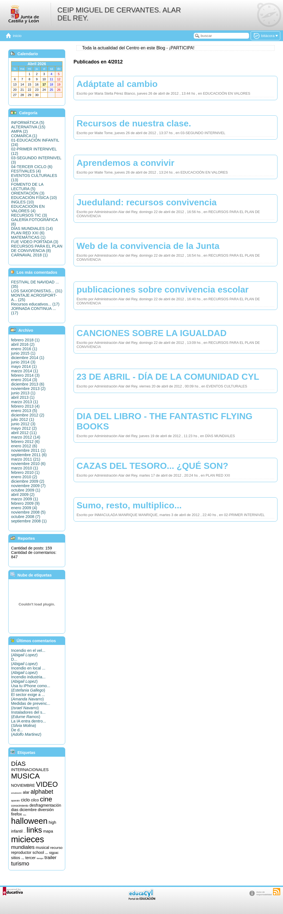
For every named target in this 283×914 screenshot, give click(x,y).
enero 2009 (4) (24, 508)
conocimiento (19, 805)
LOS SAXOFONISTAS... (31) (36, 291)
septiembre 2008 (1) (29, 521)
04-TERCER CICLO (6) (32, 166)
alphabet (41, 791)
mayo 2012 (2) (24, 428)
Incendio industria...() (28, 679)
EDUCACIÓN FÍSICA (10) (34, 197)
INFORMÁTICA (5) (27, 122)
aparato (15, 800)
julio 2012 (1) (22, 419)
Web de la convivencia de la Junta (148, 246)
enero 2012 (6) (24, 446)
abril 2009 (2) (23, 494)
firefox (16, 814)
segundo (46, 853)
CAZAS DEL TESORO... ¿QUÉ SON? (152, 466)
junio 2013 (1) (23, 393)
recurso (56, 848)
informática (25, 832)
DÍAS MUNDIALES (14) (32, 228)
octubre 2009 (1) (25, 490)
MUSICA (25, 776)
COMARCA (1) (24, 136)
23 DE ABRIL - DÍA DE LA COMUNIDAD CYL (168, 377)
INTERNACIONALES (30, 769)
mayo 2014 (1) (24, 366)
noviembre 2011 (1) (28, 450)
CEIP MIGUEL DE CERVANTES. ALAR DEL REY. (119, 14)
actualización (16, 793)
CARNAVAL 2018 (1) (29, 255)
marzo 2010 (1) (24, 468)
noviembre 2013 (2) (28, 388)
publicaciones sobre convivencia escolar (162, 289)
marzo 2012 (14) (25, 437)
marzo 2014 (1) (24, 371)
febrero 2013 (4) (25, 406)
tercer (30, 857)
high (52, 822)
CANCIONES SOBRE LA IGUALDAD (152, 333)
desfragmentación (45, 805)
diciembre (27, 809)
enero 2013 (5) (24, 410)
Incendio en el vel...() (28, 652)
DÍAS (18, 763)
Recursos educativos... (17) (35, 304)
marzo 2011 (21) (25, 459)
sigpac (54, 853)
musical (42, 847)
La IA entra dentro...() (28, 723)
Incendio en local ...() (28, 670)
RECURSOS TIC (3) (29, 215)
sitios (15, 857)
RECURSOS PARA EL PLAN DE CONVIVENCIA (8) (36, 248)
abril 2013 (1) (23, 397)
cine (46, 799)
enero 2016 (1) (24, 349)
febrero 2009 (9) (25, 503)
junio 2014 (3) (23, 362)
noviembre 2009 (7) (28, 485)
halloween (29, 820)
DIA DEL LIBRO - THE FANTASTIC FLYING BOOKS (164, 421)
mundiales (23, 847)
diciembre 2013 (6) (27, 384)
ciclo (25, 800)
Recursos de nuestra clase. (134, 123)
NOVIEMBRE (23, 785)
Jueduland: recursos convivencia (147, 202)
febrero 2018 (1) (25, 340)
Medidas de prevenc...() (30, 705)
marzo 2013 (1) (24, 402)
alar (26, 792)
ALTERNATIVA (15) (28, 127)
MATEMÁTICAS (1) (28, 237)
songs (22, 858)
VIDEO (47, 784)
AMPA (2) (19, 131)
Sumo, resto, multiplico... (129, 505)
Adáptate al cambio (117, 84)
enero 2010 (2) (24, 477)
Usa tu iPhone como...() (30, 688)
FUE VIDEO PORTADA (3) (34, 242)
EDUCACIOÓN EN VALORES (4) (28, 208)
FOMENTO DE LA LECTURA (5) (27, 186)
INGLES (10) (22, 202)
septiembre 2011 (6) (29, 455)
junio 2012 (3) (23, 424)
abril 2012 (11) (24, 433)
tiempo (40, 858)
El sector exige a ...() (28, 696)
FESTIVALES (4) (26, 171)
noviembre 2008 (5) (28, 512)
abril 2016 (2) (23, 344)
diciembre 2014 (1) (27, 357)
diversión (46, 809)
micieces (27, 839)
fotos (24, 815)
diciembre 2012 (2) (27, 415)
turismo (20, 863)
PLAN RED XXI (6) (27, 233)
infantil (17, 831)
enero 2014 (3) (24, 380)
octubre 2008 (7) (25, 516)
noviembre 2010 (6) (28, 463)
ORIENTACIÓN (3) (27, 193)
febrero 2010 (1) (25, 472)
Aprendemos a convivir (125, 163)
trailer (50, 857)
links (34, 830)
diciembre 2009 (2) (27, 481)
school (38, 852)
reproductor (21, 852)
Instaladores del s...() (28, 714)
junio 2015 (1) (23, 353)
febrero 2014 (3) (25, 375)
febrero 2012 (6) (25, 441)
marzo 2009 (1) (24, 499)
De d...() (26, 732)
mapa (48, 831)
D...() (24, 661)
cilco (35, 800)
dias (14, 809)
